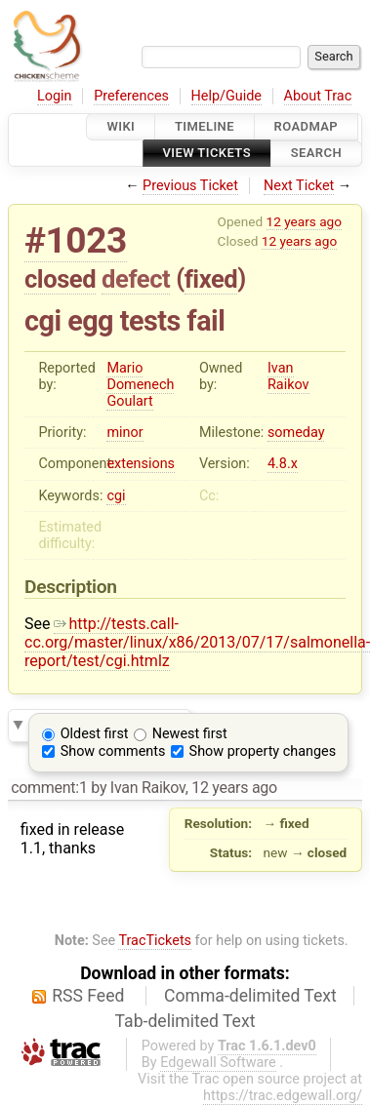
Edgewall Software (218, 1062)
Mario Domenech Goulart (140, 385)
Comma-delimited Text (250, 996)
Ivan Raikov (288, 376)
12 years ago (304, 221)
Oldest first (95, 734)
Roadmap (306, 126)
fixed (211, 279)
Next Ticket (299, 186)
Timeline (204, 126)
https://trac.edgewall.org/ (282, 1095)
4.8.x (282, 463)
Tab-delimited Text (185, 1021)
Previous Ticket (190, 186)
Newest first (189, 734)
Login (54, 96)
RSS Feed (88, 996)
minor (124, 432)
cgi (115, 496)
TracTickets (154, 940)
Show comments (113, 751)
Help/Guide (226, 96)
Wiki (120, 126)
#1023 (75, 240)
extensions (140, 463)
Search (316, 153)
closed (60, 279)
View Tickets (207, 153)
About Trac (318, 96)
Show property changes (262, 751)
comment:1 (49, 787)
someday (296, 432)
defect (136, 279)
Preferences (131, 96)
